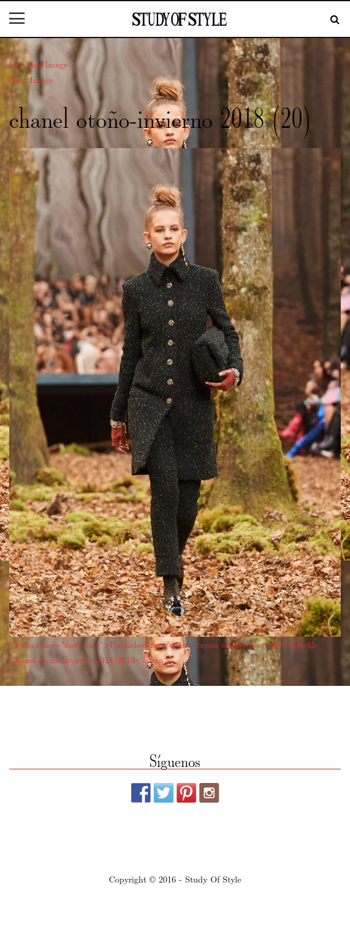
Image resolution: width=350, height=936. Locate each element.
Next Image (31, 79)
